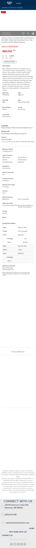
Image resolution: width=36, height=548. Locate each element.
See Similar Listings (9, 61)
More (18, 3)
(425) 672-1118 (11, 514)
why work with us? (18, 532)
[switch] (23, 33)
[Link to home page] (9, 3)
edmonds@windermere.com (17, 523)
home (31, 528)
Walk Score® (21, 352)
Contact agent (7, 33)
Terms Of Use (13, 539)
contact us (7, 535)
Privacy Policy (22, 539)
